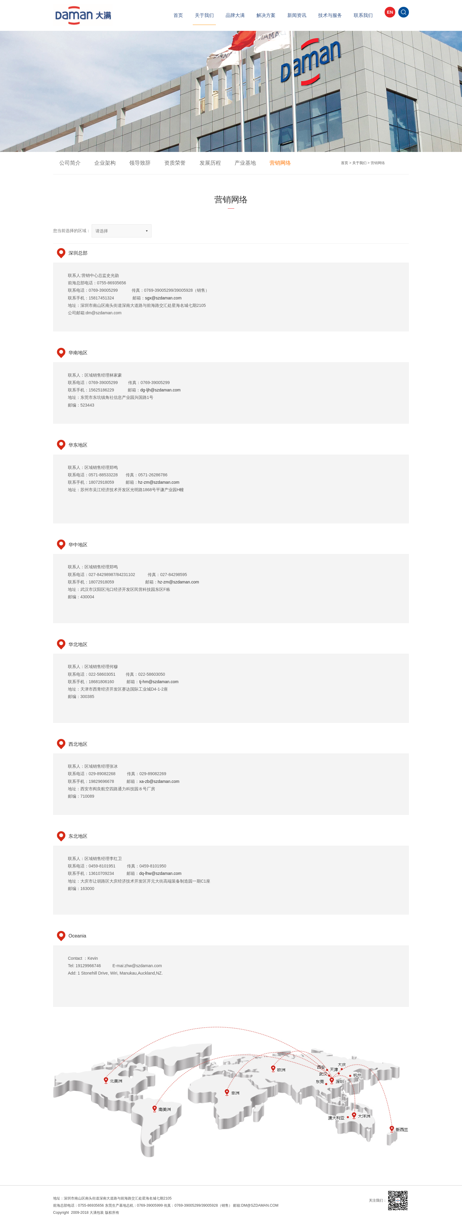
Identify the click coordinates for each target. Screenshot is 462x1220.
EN (390, 16)
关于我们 (204, 15)
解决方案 (266, 15)
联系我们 (363, 15)
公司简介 (67, 163)
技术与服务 (330, 15)
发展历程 (186, 163)
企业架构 (97, 163)
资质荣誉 (156, 163)
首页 (178, 15)
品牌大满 (235, 15)
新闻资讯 (296, 15)
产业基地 (215, 163)
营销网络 (245, 163)
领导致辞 (126, 163)
